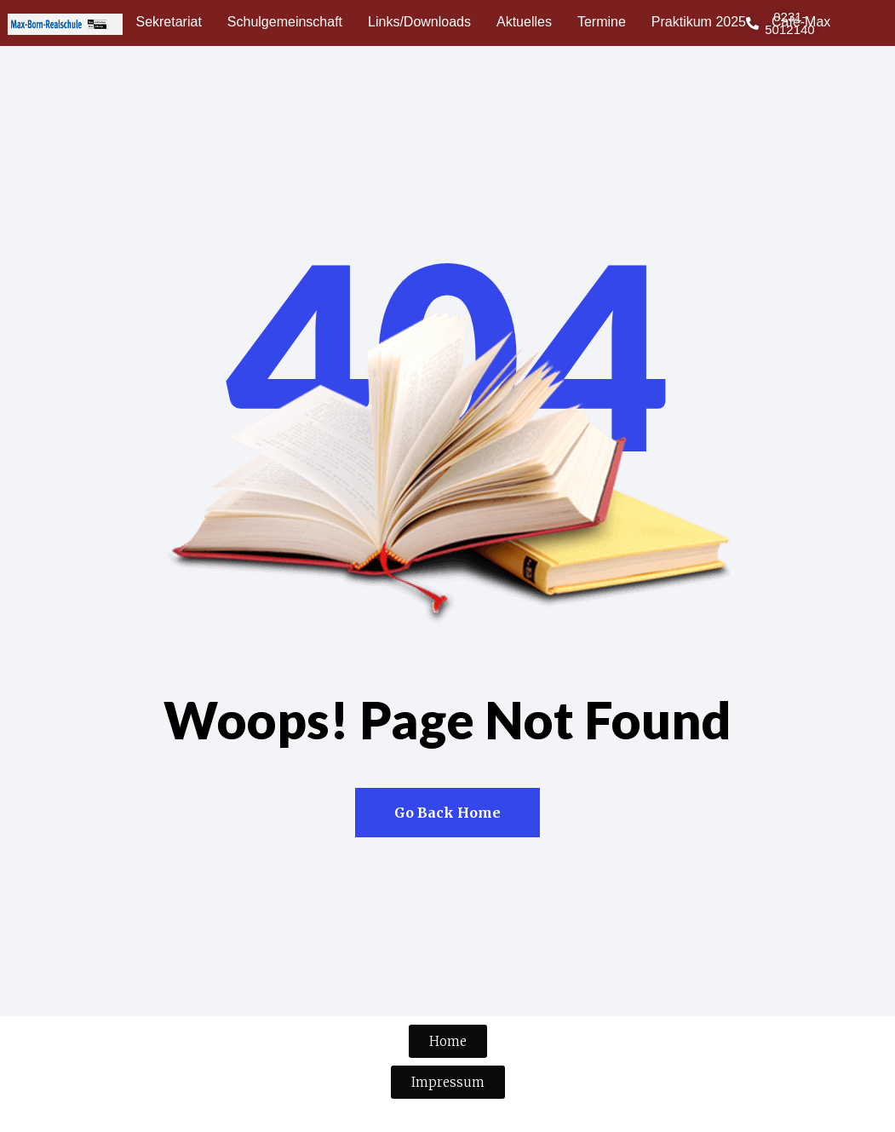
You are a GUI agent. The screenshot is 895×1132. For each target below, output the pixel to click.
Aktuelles (524, 21)
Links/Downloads (419, 21)
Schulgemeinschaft (284, 21)
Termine (601, 21)
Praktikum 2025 (698, 21)
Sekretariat (168, 21)
